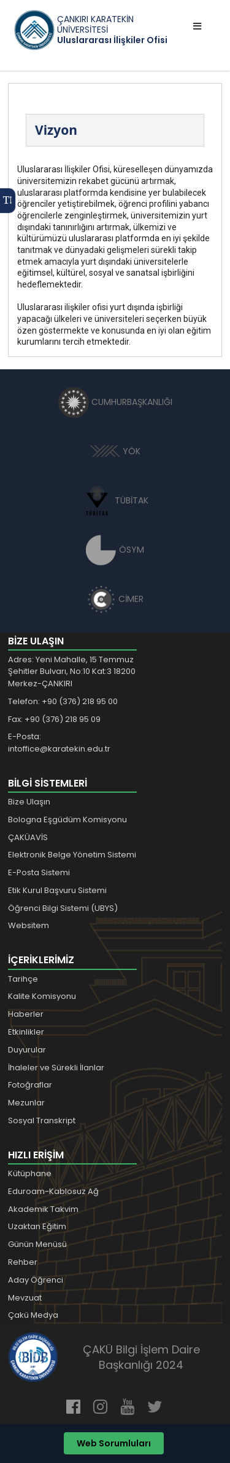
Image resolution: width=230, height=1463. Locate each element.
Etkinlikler (26, 1032)
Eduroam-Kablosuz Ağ (53, 1191)
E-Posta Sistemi (39, 872)
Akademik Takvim (43, 1209)
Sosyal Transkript (41, 1120)
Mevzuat (25, 1298)
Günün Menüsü (37, 1244)
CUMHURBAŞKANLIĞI (115, 402)
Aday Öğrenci (35, 1280)
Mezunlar (26, 1102)
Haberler (26, 1014)
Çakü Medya (33, 1315)
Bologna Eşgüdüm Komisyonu (67, 819)
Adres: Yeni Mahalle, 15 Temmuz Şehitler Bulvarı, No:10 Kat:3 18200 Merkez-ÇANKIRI (72, 671)
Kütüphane (30, 1173)
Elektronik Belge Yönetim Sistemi (72, 854)
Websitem (28, 925)
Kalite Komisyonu (42, 996)
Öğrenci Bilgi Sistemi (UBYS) (63, 908)
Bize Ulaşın (29, 802)
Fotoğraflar (30, 1085)
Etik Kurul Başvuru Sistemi (57, 890)
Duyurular (27, 1050)
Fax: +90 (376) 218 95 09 (54, 719)
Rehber (22, 1262)
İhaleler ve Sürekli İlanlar (56, 1067)
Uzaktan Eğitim (37, 1226)
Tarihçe (23, 979)
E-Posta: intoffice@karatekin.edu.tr (59, 743)
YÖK (115, 451)
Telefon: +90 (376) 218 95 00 (63, 701)
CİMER (115, 599)
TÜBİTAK (115, 500)
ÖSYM (115, 549)
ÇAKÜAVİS (28, 837)
